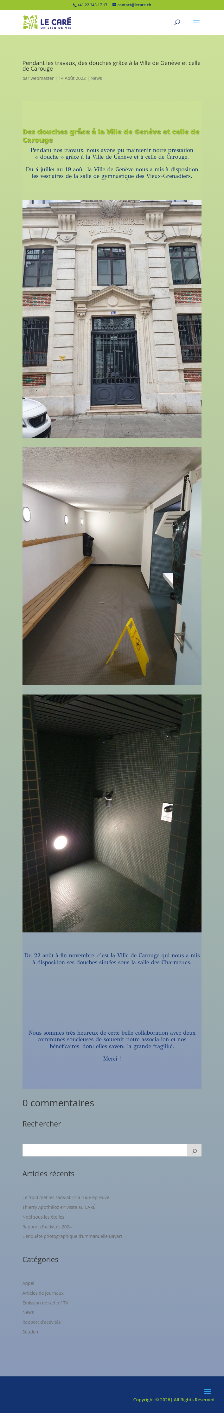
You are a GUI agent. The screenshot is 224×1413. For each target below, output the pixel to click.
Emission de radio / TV (45, 1303)
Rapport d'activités (41, 1322)
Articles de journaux (43, 1293)
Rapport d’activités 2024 (47, 1227)
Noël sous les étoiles (43, 1217)
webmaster (42, 78)
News (96, 78)
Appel (28, 1283)
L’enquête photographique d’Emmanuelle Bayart (72, 1236)
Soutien (30, 1332)
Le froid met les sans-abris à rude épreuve (65, 1197)
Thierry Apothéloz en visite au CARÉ (59, 1207)
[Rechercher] (194, 1150)
